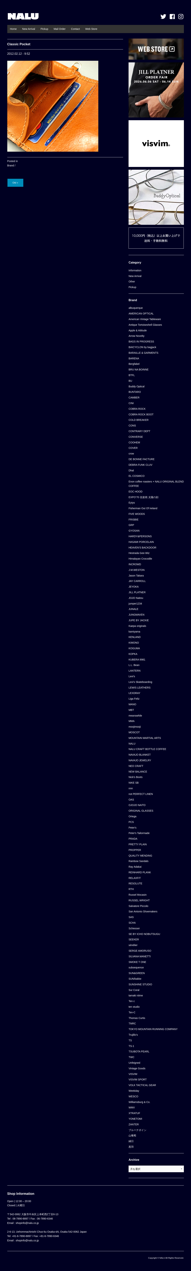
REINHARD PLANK (140, 872)
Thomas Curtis (137, 1018)
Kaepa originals (137, 625)
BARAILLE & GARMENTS (143, 352)
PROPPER (135, 850)
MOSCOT (134, 732)
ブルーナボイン (137, 1130)
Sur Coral (134, 990)
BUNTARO (135, 391)
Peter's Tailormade (139, 833)
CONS (132, 425)
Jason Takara (136, 575)
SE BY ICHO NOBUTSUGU (144, 934)
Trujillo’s (133, 1034)
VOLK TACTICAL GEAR (142, 1085)
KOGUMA (134, 648)
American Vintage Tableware (145, 319)
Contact (75, 28)
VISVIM (133, 1074)
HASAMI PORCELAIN (141, 541)
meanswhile (135, 715)
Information (135, 270)
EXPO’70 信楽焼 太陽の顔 (143, 497)
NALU (23, 16)
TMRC (132, 1023)
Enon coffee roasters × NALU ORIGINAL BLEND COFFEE (156, 483)
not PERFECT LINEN (141, 794)
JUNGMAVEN (136, 614)
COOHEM (134, 442)
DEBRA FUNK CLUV (140, 464)
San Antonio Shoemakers (143, 911)
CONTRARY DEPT (139, 431)
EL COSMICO (136, 475)
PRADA (133, 838)
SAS (131, 917)
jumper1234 (135, 603)
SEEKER (134, 939)
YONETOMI (135, 1118)
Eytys (132, 502)
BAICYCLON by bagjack (142, 347)
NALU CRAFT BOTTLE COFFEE (147, 749)
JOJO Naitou (136, 597)
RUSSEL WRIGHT (139, 900)
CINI (131, 403)
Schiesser (134, 928)
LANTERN (134, 670)
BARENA (134, 358)
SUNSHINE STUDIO (140, 984)
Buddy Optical (136, 386)
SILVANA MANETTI (140, 956)
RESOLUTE (135, 883)
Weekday (134, 1090)
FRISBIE (133, 519)
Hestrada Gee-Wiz (139, 553)
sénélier (133, 945)
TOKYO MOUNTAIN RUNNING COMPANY (153, 1029)
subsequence (136, 967)
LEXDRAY (134, 693)
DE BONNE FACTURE (141, 459)
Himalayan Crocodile (140, 558)
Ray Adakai (135, 866)
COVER (133, 447)
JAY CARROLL (137, 581)
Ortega (132, 816)
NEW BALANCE (138, 771)
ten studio (134, 1006)
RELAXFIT (135, 878)
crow (131, 453)
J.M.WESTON (137, 569)
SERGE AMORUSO (140, 950)
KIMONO (134, 642)
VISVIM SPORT (138, 1079)
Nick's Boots (136, 777)
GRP (131, 525)
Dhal (131, 470)
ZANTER (134, 1124)
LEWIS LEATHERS (139, 687)
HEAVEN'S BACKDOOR (142, 547)
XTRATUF (134, 1113)
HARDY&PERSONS (140, 536)
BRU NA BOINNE (139, 369)
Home (13, 28)
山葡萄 (132, 1135)
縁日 (131, 1141)
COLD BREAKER (139, 419)
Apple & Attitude (138, 330)
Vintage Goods (137, 1068)
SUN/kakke (135, 978)
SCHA (132, 922)
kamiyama (134, 631)
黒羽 (131, 1146)
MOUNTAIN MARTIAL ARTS (145, 738)
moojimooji (135, 726)
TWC (131, 1057)
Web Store (91, 28)
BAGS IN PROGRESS (141, 341)
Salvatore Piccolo (138, 906)
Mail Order (60, 28)
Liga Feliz (134, 698)
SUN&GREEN (137, 973)
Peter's (132, 827)
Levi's (132, 676)
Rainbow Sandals (138, 861)
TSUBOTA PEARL (139, 1051)
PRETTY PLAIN (138, 844)
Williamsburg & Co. (139, 1102)
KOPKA (133, 654)
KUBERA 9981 (137, 659)
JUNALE (133, 609)
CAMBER (134, 397)
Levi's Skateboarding (140, 682)
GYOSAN (134, 530)
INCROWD (135, 564)
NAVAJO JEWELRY (140, 760)
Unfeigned (134, 1062)
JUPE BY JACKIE (139, 620)
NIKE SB (134, 782)
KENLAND (135, 637)
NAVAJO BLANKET (140, 754)
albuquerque (136, 307)
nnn (131, 788)
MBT (131, 710)
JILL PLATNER (137, 592)
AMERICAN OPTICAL (141, 313)
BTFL (132, 375)
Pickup (44, 28)
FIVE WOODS (137, 513)
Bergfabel (134, 363)
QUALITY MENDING (140, 855)
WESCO (133, 1096)
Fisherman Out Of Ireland (143, 508)
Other (132, 281)
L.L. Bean (134, 665)
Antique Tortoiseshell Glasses (145, 324)
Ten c (132, 1001)
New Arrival (28, 28)
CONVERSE (136, 436)
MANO (132, 704)
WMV (132, 1107)
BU (130, 380)
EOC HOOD (135, 491)
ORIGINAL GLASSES (141, 810)
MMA (132, 721)
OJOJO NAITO (137, 805)
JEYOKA (134, 586)
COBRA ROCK (137, 408)
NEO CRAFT (136, 766)
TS (130, 1040)
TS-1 (131, 1046)
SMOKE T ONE (137, 962)
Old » (15, 182)
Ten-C (132, 1012)
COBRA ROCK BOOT (141, 414)
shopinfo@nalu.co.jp (27, 1223)
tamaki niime (136, 995)
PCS (131, 822)
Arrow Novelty (136, 335)
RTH (131, 889)
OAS (131, 799)
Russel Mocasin (138, 894)
